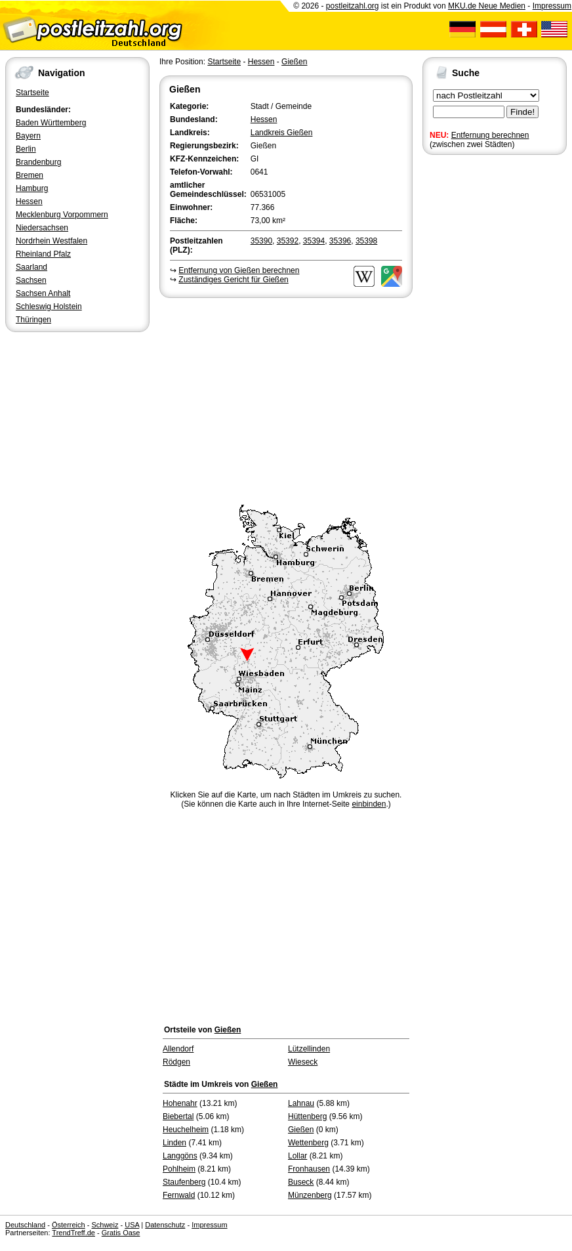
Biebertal (178, 1116)
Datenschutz (165, 1225)
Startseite (32, 92)
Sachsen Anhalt (43, 293)
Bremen (29, 175)
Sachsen (31, 280)
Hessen (29, 201)
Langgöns (180, 1155)
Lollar (297, 1155)
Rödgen (176, 1062)
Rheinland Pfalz (43, 254)
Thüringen (33, 319)
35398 (366, 240)
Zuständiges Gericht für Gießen (233, 279)
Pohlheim (179, 1169)
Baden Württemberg (51, 122)
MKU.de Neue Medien (486, 6)
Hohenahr (180, 1103)
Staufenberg (184, 1182)
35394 (314, 240)
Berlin (26, 149)
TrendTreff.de (73, 1233)
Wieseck (302, 1062)
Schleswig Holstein (49, 306)
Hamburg (32, 188)
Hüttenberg (307, 1116)
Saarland (31, 267)
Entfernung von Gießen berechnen (238, 270)
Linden (174, 1142)
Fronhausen (309, 1169)
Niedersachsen (42, 227)
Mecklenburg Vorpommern (62, 214)
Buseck (301, 1182)
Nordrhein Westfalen (51, 240)
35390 (261, 240)
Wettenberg (308, 1142)
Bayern (28, 135)
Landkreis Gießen (282, 132)
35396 (340, 240)
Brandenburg (38, 162)
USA (132, 1225)
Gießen (294, 61)
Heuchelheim (186, 1129)
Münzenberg (310, 1195)
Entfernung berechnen (490, 135)
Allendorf (178, 1048)
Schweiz (104, 1225)
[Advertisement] (286, 399)
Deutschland (25, 1225)
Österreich (68, 1225)
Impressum (552, 6)
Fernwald (179, 1195)
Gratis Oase (121, 1233)
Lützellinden (309, 1048)
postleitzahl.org (352, 6)
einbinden (369, 804)
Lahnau (301, 1103)
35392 (287, 240)
